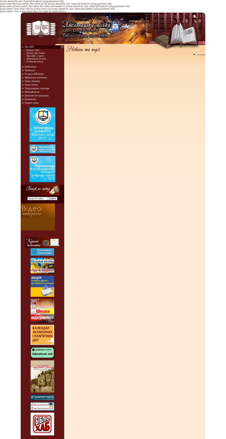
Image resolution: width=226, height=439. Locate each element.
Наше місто (31, 84)
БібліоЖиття (32, 92)
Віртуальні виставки (36, 77)
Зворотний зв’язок (36, 58)
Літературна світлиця (37, 88)
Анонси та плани (35, 53)
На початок (199, 55)
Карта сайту (32, 102)
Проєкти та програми (37, 95)
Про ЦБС (30, 46)
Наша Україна (32, 81)
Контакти (30, 99)
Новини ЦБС (33, 50)
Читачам (30, 70)
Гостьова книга (34, 61)
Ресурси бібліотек (34, 74)
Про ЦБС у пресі (35, 55)
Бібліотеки (30, 66)
